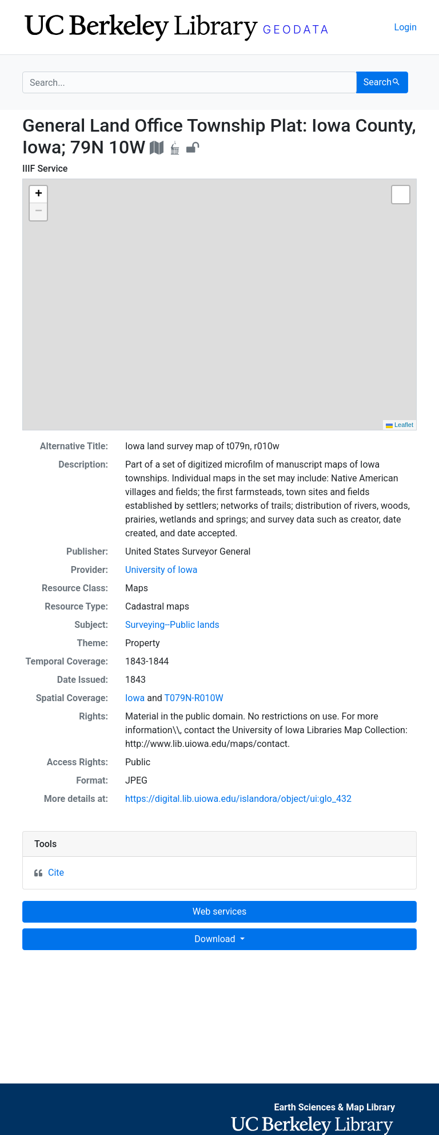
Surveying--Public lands (172, 624)
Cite (56, 872)
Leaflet (399, 424)
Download (215, 939)
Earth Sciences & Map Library (334, 1107)
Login (405, 27)
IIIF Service (44, 168)
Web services (219, 911)
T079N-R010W (193, 698)
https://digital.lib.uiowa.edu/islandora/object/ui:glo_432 (238, 798)
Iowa (135, 698)
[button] (38, 194)
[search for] (189, 82)
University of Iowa (161, 569)
